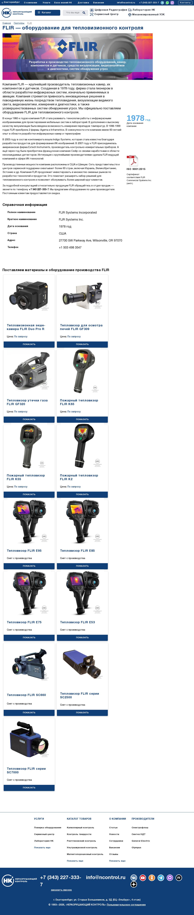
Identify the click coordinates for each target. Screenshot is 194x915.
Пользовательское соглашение (126, 905)
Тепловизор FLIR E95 (24, 551)
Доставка (83, 3)
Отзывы (113, 854)
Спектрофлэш (140, 828)
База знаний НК (63, 3)
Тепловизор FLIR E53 (77, 622)
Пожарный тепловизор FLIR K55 (26, 477)
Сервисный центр (44, 834)
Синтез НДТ (139, 834)
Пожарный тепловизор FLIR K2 (79, 477)
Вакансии (98, 3)
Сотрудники (116, 841)
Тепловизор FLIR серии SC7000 (26, 771)
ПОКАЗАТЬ (29, 344)
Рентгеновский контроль (81, 841)
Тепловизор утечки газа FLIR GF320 (27, 402)
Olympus (136, 848)
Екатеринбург (12, 2)
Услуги (46, 3)
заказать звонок (61, 890)
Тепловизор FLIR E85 (77, 551)
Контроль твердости (79, 834)
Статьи (113, 828)
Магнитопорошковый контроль (85, 854)
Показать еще (42, 848)
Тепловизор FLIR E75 (24, 622)
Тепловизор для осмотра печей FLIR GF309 (81, 327)
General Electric (141, 841)
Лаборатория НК (43, 841)
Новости (114, 834)
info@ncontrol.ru (126, 3)
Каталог (44, 12)
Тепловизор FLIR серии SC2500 (79, 695)
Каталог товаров (79, 819)
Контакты (185, 3)
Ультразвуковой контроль (82, 848)
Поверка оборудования (47, 828)
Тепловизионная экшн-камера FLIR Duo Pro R (26, 327)
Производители (143, 819)
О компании (30, 3)
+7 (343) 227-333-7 (149, 3)
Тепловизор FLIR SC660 (26, 695)
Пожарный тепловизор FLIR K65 (79, 402)
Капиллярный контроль (80, 828)
